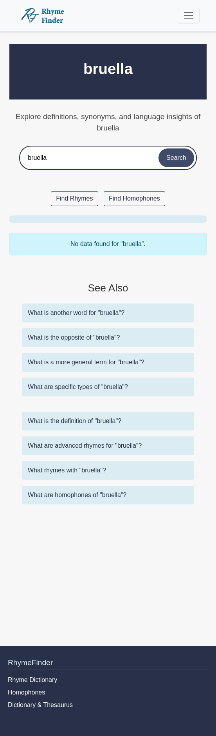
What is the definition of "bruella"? (74, 421)
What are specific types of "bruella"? (78, 386)
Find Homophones (134, 198)
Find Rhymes (74, 198)
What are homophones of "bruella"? (77, 495)
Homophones (26, 692)
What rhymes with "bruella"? (67, 470)
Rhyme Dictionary (32, 679)
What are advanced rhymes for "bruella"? (85, 445)
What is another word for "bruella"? (76, 312)
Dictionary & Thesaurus (40, 705)
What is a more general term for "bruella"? (86, 362)
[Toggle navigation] (189, 16)
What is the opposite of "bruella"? (74, 337)
